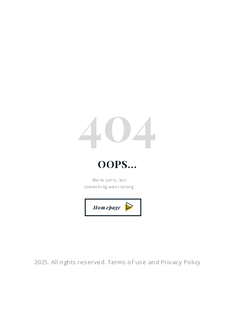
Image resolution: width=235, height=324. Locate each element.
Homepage (113, 207)
